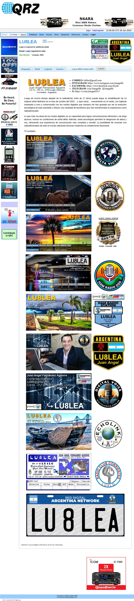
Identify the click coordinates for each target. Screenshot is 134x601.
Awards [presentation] (60, 69)
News (41, 35)
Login (93, 35)
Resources (75, 35)
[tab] (26, 69)
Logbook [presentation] (48, 69)
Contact (85, 35)
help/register (98, 30)
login (88, 30)
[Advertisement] (52, 573)
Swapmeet (65, 35)
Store (56, 35)
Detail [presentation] (37, 69)
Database (33, 35)
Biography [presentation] (26, 69)
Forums (49, 35)
